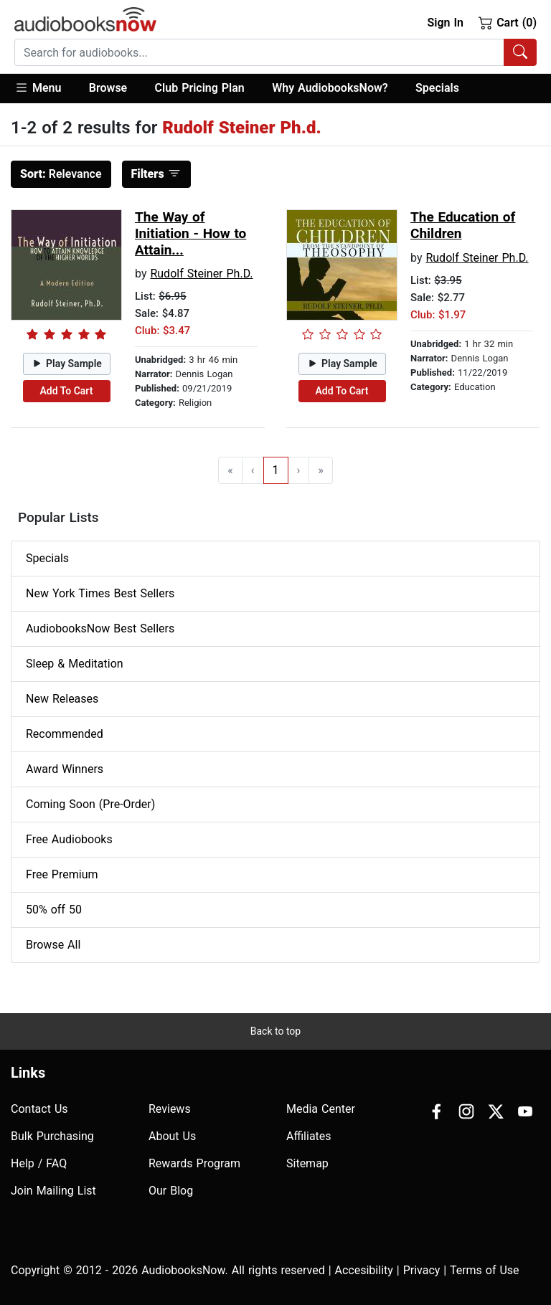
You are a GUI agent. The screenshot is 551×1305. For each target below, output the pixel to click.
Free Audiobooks (69, 839)
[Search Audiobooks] (520, 52)
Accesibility (364, 1270)
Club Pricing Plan (200, 88)
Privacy (422, 1270)
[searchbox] (259, 52)
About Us (172, 1136)
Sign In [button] (445, 22)
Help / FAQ (39, 1163)
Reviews (170, 1109)
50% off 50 (54, 909)
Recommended (64, 734)
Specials (437, 88)
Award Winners (64, 769)
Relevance (61, 174)
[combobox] (275, 52)
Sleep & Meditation (74, 663)
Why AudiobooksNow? (329, 88)
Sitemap (307, 1163)
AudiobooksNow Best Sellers (100, 628)
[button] (44, 88)
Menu (37, 87)
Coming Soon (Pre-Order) (90, 804)
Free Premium (62, 874)
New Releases (62, 699)
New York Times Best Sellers (100, 593)
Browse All (53, 945)
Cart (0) (508, 22)
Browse (108, 88)
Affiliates (308, 1136)
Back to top (275, 1031)
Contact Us (39, 1109)
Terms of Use (484, 1270)
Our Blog (171, 1190)
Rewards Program (194, 1163)
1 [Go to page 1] (276, 470)
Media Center (320, 1109)
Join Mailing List (53, 1190)
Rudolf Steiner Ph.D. (201, 273)
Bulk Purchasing (52, 1136)
